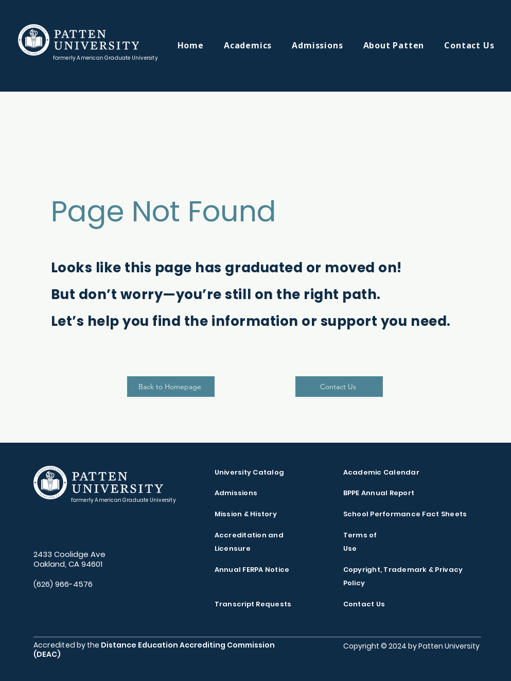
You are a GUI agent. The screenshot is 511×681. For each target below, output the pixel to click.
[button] (258, 45)
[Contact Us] (339, 386)
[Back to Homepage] (171, 386)
